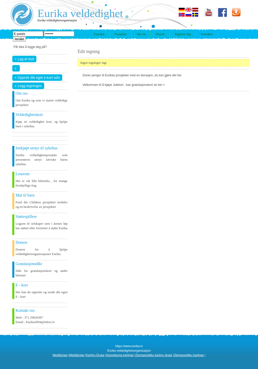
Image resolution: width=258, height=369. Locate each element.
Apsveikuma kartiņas (120, 355)
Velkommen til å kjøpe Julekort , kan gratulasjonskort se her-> (124, 85)
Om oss (141, 34)
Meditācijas (60, 355)
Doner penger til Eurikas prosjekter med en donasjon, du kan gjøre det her (132, 75)
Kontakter (207, 34)
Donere (160, 34)
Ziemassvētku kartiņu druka (153, 355)
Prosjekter (120, 34)
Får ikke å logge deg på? (30, 47)
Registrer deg (183, 34)
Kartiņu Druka (95, 355)
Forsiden (99, 34)
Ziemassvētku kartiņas (189, 355)
